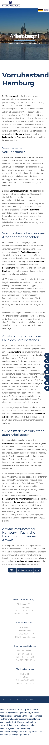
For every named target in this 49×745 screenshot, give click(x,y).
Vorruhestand (34, 44)
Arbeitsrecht (21, 44)
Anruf (37, 570)
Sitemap (4, 705)
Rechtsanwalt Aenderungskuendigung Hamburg (21, 719)
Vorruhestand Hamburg (32, 716)
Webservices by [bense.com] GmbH (18, 699)
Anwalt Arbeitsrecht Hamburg (13, 709)
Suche (11, 705)
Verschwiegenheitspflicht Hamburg (15, 728)
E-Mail (12, 570)
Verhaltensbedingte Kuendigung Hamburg (18, 722)
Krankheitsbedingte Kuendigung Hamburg (18, 725)
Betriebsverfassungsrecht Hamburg (15, 731)
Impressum (21, 705)
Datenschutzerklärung (36, 705)
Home (12, 44)
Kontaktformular (25, 570)
